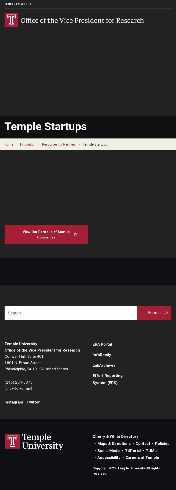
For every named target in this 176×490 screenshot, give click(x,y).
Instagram (14, 402)
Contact (142, 443)
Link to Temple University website (34, 442)
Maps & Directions (114, 443)
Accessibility (109, 457)
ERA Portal (102, 344)
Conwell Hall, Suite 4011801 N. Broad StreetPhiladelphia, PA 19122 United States (36, 362)
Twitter (33, 402)
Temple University (18, 4)
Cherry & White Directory (115, 436)
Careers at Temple (142, 457)
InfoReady (102, 354)
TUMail (152, 450)
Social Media (108, 450)
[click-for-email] (18, 388)
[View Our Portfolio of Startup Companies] (46, 234)
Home (9, 144)
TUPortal (133, 450)
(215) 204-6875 (19, 382)
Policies (162, 443)
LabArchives (104, 365)
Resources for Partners (59, 144)
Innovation (27, 144)
